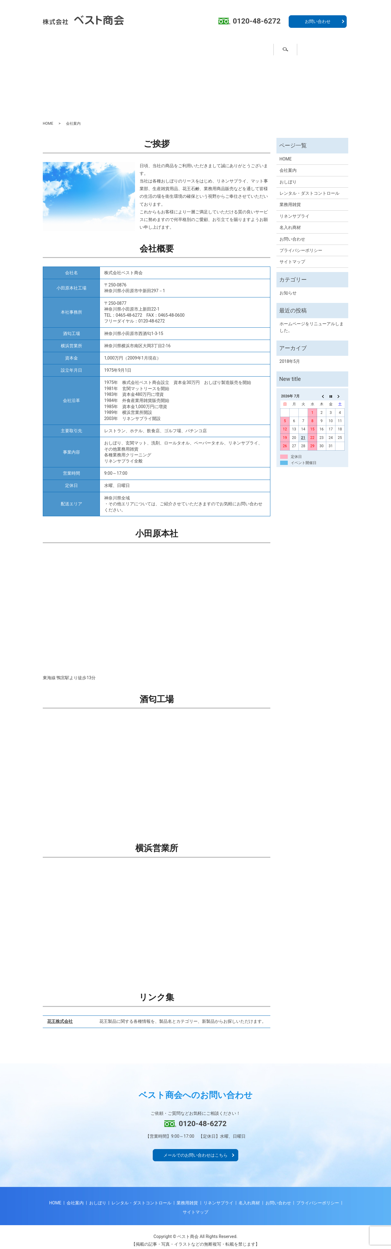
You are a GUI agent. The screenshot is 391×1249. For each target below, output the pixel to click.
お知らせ (288, 287)
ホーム (66, 48)
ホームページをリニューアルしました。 (312, 321)
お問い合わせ (318, 21)
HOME (48, 118)
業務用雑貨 (210, 48)
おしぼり (104, 48)
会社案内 (299, 48)
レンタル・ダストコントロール (309, 187)
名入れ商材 (255, 48)
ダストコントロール (156, 48)
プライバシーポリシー (301, 244)
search (337, 48)
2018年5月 (290, 355)
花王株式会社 (60, 1015)
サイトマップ (292, 256)
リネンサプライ (294, 210)
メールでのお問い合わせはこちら (195, 1149)
